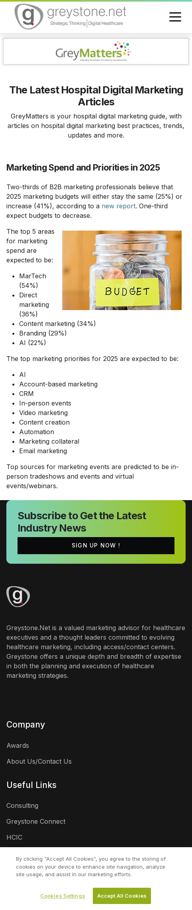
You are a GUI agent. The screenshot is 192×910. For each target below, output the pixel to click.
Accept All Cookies (122, 897)
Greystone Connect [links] (35, 821)
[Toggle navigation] (175, 17)
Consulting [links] (22, 805)
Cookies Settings (62, 897)
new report (118, 206)
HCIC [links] (14, 837)
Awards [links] (17, 745)
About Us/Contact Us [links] (39, 761)
